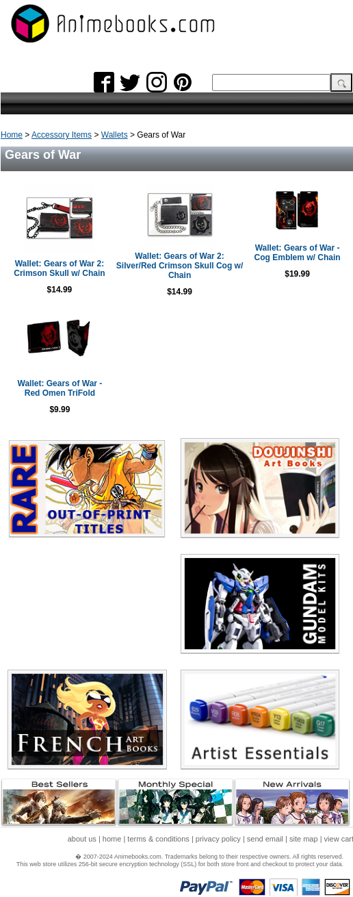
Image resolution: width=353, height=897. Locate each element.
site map (303, 839)
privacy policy (218, 839)
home (112, 839)
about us (82, 839)
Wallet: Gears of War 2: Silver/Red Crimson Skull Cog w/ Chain (179, 265)
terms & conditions (158, 839)
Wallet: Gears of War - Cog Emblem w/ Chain (297, 252)
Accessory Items (61, 135)
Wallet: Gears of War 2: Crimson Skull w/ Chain (59, 268)
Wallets (114, 135)
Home (12, 135)
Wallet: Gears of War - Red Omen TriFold (60, 388)
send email (265, 839)
